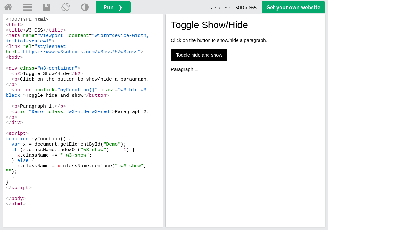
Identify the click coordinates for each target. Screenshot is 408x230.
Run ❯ (113, 7)
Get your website (293, 7)
